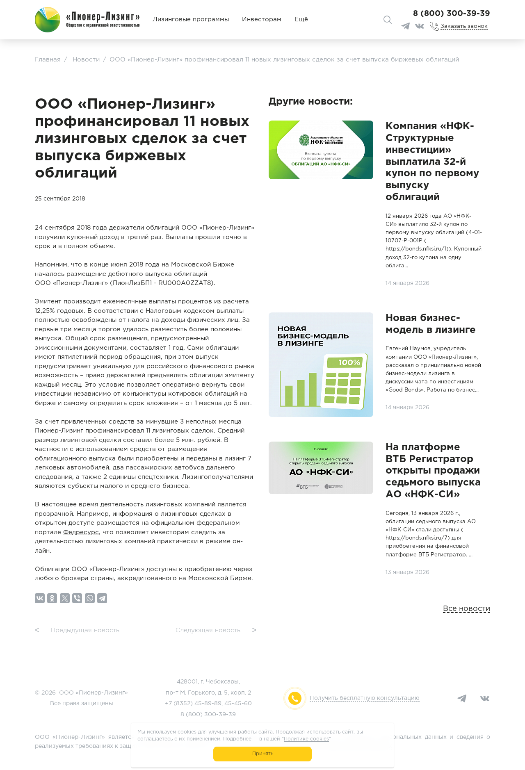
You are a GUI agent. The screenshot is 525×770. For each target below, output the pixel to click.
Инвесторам (261, 19)
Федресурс (81, 532)
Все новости (466, 609)
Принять (262, 754)
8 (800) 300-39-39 (451, 13)
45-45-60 (238, 703)
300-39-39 (220, 714)
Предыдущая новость (77, 631)
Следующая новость (216, 631)
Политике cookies (306, 739)
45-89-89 (207, 703)
